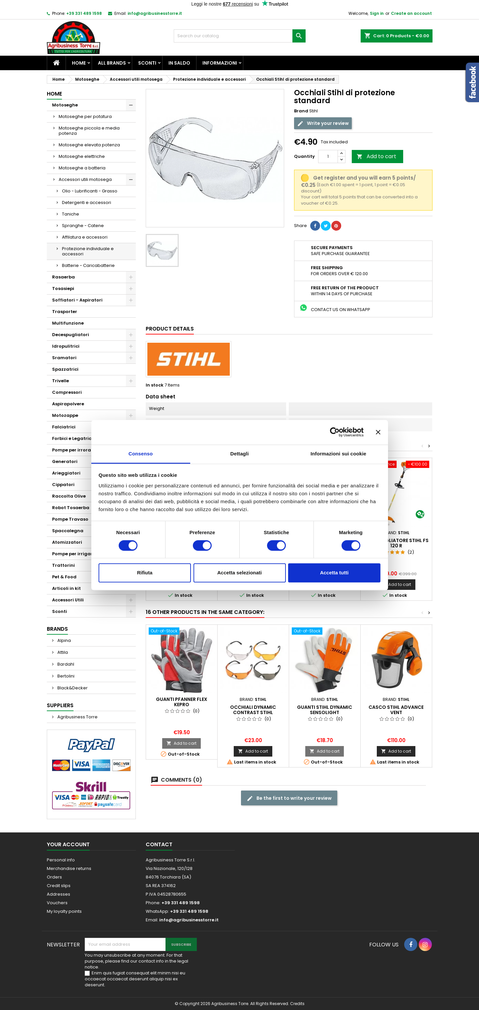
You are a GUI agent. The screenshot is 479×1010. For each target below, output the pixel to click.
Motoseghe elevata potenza (89, 145)
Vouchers (57, 903)
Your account (68, 844)
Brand (301, 111)
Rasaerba (63, 277)
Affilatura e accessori (84, 237)
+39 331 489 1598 (84, 13)
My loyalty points (64, 911)
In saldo (179, 63)
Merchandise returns (69, 868)
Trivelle (60, 381)
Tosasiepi (63, 288)
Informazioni (219, 63)
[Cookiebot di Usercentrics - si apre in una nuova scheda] (335, 432)
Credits (297, 1003)
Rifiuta (145, 573)
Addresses (58, 894)
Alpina (63, 640)
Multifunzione (68, 323)
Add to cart (376, 156)
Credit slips (59, 885)
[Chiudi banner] (378, 432)
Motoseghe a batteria (82, 168)
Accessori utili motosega (85, 179)
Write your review (323, 123)
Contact (159, 844)
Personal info (61, 860)
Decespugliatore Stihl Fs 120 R (396, 543)
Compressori (67, 392)
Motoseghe (65, 105)
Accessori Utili (68, 600)
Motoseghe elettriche (82, 156)
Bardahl (65, 664)
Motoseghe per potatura (85, 116)
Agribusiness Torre (77, 717)
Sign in (377, 13)
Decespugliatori (70, 335)
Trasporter (64, 311)
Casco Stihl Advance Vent (396, 710)
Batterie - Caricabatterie (88, 265)
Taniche (70, 214)
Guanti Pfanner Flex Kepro (181, 702)
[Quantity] (328, 156)
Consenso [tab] (141, 453)
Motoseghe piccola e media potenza (89, 130)
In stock (155, 385)
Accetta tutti (334, 573)
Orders (54, 877)
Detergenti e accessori (86, 202)
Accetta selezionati (239, 573)
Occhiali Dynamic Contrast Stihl (253, 710)
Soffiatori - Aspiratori (77, 300)
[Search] (240, 36)
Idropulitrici (65, 346)
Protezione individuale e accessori (88, 251)
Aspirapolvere (68, 404)
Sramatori (64, 358)
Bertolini (65, 676)
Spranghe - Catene (83, 225)
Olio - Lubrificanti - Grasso (89, 191)
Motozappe (65, 415)
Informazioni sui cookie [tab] (338, 453)
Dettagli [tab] (239, 453)
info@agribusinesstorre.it (155, 13)
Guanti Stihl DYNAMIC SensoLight (324, 710)
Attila (62, 652)
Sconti (147, 63)
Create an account (411, 13)
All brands (112, 63)
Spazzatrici (65, 369)
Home (79, 63)
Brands (57, 629)
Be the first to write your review (289, 798)
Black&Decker (72, 688)
